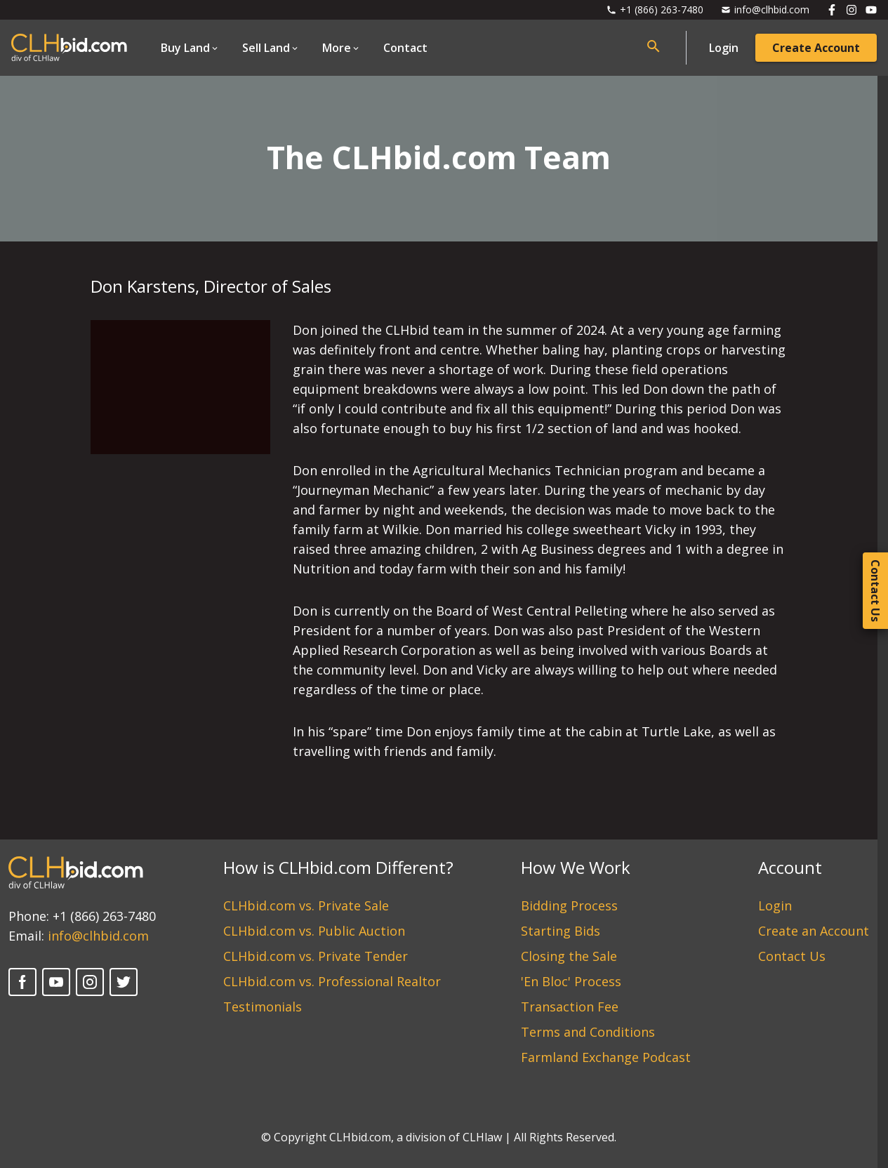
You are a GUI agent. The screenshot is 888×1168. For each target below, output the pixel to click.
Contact (405, 47)
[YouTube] (56, 982)
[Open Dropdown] (190, 47)
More (336, 47)
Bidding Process (569, 905)
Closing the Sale (569, 956)
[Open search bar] (653, 46)
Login (723, 47)
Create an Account (813, 930)
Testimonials (262, 1006)
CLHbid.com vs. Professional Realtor (332, 981)
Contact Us (792, 956)
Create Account (816, 47)
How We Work (575, 867)
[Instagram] (90, 982)
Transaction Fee (569, 1006)
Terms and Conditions (588, 1031)
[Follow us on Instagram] (851, 9)
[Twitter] (124, 982)
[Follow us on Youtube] (871, 9)
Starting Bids (560, 930)
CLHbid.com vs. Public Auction (314, 930)
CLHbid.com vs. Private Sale (306, 905)
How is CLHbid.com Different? (338, 867)
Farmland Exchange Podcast (606, 1057)
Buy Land (185, 47)
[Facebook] (22, 982)
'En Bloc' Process (571, 981)
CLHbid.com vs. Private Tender (315, 956)
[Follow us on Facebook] (831, 9)
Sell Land (266, 47)
